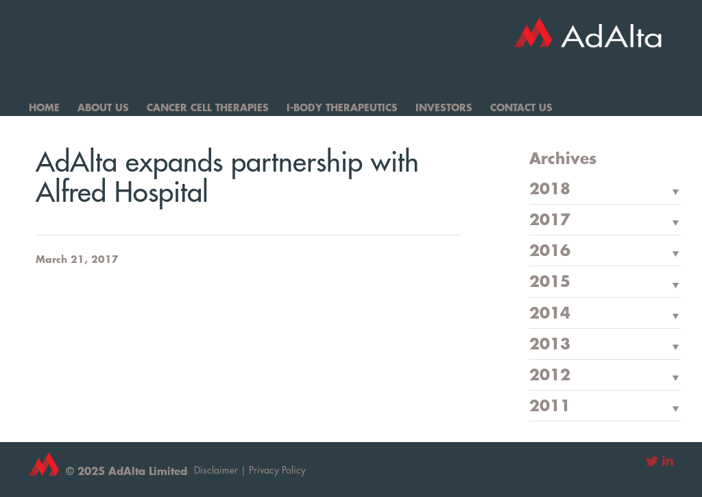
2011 (549, 406)
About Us (103, 107)
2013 (549, 345)
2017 (549, 220)
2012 (549, 375)
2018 (549, 189)
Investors (443, 107)
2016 (549, 251)
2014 (549, 314)
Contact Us (521, 107)
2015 (549, 282)
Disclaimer (216, 469)
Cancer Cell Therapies (208, 107)
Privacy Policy (277, 469)
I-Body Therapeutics (342, 107)
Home (44, 107)
